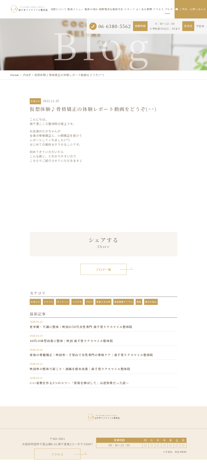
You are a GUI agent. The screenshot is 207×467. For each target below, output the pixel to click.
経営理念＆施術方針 (111, 9)
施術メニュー (76, 9)
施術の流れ (91, 9)
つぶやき (77, 301)
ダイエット (63, 301)
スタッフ (129, 9)
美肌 (139, 301)
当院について (59, 9)
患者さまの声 (103, 301)
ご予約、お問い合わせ (190, 9)
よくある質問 (144, 9)
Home (14, 75)
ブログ (169, 9)
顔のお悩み (151, 301)
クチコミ (48, 301)
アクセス (158, 9)
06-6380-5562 (115, 26)
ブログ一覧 (103, 269)
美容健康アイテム (123, 301)
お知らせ (35, 101)
